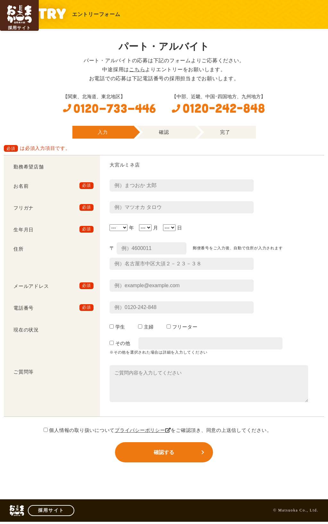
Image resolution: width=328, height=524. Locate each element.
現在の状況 (26, 329)
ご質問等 (23, 371)
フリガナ (23, 207)
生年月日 (23, 229)
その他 (120, 343)
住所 (18, 249)
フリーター (182, 327)
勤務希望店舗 (28, 166)
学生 (117, 327)
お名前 (21, 186)
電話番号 (23, 308)
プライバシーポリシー (143, 430)
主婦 (146, 327)
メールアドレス (31, 286)
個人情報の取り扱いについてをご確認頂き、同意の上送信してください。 (158, 430)
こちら (137, 69)
